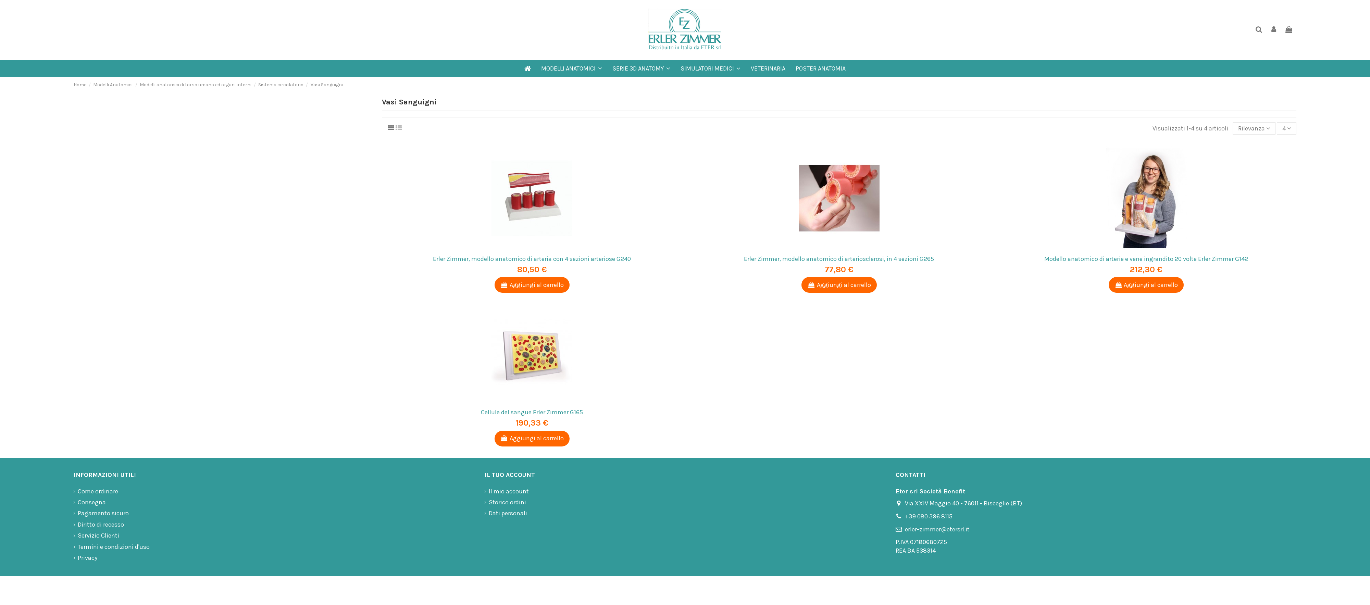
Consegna (92, 502)
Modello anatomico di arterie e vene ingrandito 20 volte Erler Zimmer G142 (1146, 259)
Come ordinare (98, 491)
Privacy (87, 558)
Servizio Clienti (98, 535)
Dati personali (508, 513)
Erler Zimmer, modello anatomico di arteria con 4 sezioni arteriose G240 (532, 259)
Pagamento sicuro (103, 513)
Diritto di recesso (101, 524)
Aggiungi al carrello (532, 285)
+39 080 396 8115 (928, 516)
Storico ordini (507, 502)
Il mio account (509, 491)
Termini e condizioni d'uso (114, 547)
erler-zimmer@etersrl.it (937, 529)
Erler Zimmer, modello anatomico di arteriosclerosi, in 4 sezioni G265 (839, 259)
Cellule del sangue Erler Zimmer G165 (532, 412)
